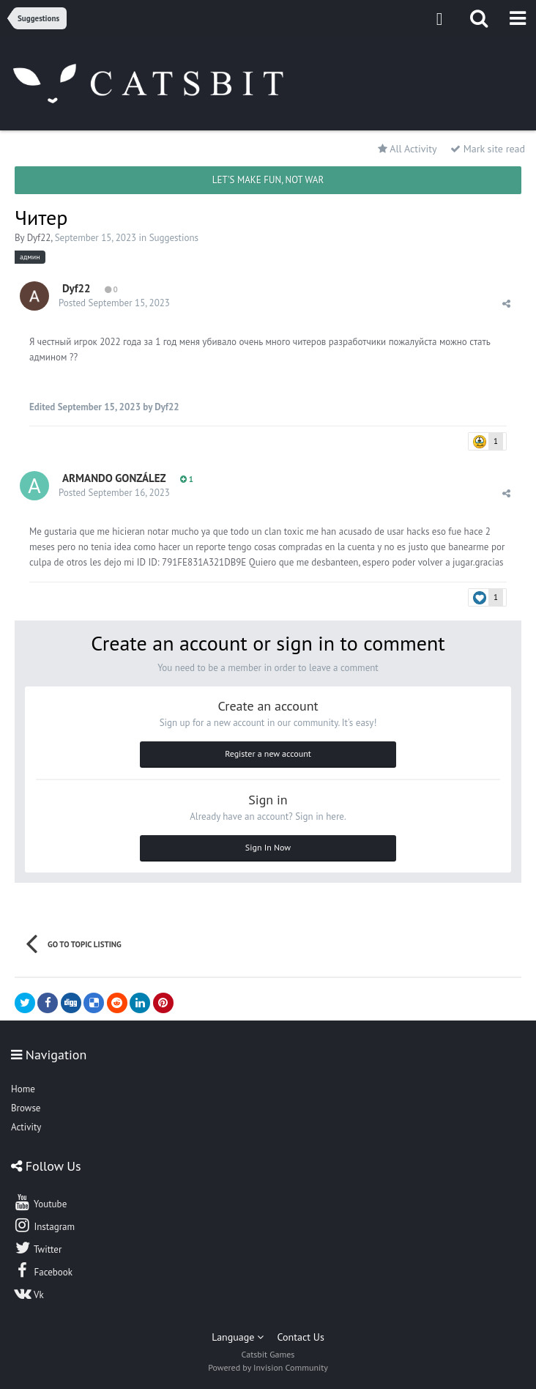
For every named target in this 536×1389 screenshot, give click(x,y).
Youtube (40, 1202)
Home (23, 1089)
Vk (28, 1293)
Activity (26, 1127)
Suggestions (173, 238)
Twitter (37, 1248)
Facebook (42, 1270)
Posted (114, 303)
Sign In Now (268, 847)
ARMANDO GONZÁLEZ (114, 478)
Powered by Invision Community (268, 1367)
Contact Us (301, 1337)
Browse (25, 1108)
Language (238, 1337)
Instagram (44, 1225)
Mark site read (487, 148)
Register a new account (268, 753)
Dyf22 (39, 238)
